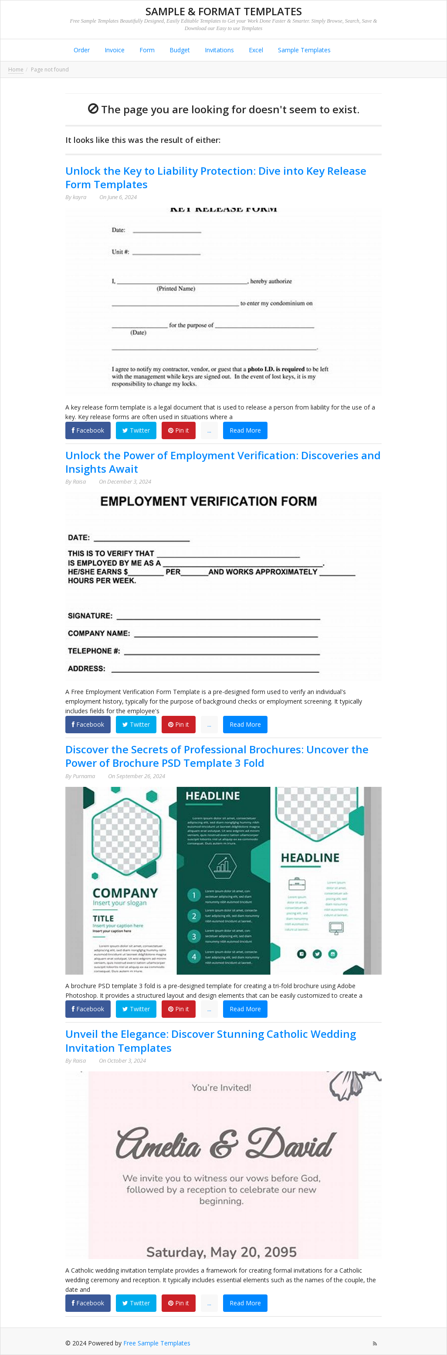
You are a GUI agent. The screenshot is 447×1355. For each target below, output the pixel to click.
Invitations (218, 50)
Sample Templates (303, 50)
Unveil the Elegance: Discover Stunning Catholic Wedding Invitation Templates (210, 1040)
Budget (179, 50)
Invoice (114, 50)
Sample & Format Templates (224, 11)
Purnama (84, 776)
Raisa (79, 481)
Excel (255, 50)
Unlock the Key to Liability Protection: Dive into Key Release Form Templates (215, 177)
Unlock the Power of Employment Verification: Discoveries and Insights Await (223, 462)
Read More (245, 430)
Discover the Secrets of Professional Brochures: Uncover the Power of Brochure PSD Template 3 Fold (217, 756)
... (209, 430)
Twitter (136, 430)
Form (146, 50)
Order (81, 50)
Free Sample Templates (156, 1343)
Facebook (88, 430)
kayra (79, 197)
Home (16, 69)
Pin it (178, 430)
